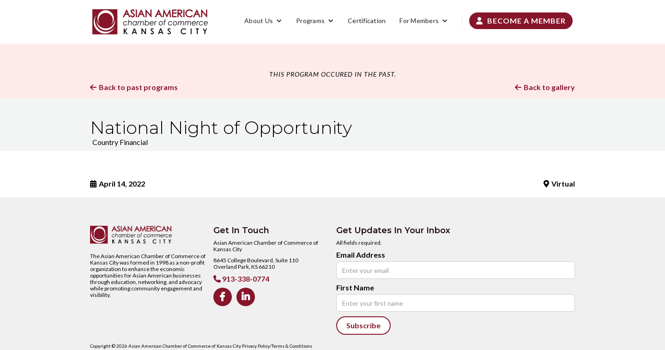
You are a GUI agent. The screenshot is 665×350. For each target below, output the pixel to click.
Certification (367, 20)
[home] (150, 22)
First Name (355, 288)
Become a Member (521, 20)
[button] (263, 21)
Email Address (360, 255)
